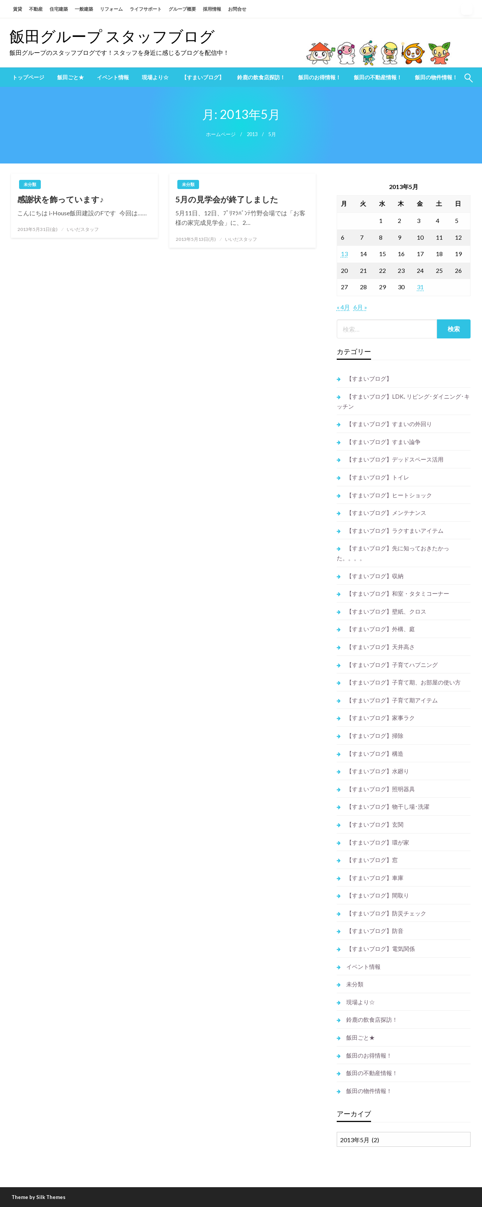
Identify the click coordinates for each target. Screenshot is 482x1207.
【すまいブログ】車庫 (374, 877)
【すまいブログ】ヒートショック (389, 495)
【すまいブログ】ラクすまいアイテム (394, 530)
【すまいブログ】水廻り (377, 771)
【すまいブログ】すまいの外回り (389, 423)
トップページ (28, 77)
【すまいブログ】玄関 (374, 824)
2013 (252, 134)
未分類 (30, 184)
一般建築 (84, 9)
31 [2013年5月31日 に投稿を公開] (420, 286)
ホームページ (221, 134)
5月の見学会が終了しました (226, 199)
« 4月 (343, 307)
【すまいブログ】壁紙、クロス (386, 611)
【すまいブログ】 (203, 77)
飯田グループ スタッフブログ (112, 36)
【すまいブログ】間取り (377, 895)
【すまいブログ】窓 (372, 859)
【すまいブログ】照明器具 (380, 788)
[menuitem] (28, 77)
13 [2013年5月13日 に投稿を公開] (344, 253)
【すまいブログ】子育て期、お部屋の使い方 (403, 682)
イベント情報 (113, 77)
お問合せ (237, 9)
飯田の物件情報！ (436, 77)
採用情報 (212, 9)
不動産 (36, 9)
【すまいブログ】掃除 (374, 735)
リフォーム (111, 9)
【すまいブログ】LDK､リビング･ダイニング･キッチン (403, 401)
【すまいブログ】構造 (374, 753)
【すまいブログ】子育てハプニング (392, 664)
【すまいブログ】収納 (374, 575)
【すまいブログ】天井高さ (380, 646)
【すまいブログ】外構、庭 (380, 628)
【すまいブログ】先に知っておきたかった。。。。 (393, 553)
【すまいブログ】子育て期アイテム (392, 700)
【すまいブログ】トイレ (377, 477)
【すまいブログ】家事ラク (380, 717)
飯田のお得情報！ (319, 77)
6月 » (360, 307)
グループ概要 (182, 9)
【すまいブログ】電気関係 (380, 948)
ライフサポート (146, 9)
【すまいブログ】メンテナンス (386, 512)
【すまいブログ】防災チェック (386, 913)
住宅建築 (59, 9)
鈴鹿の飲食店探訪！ (261, 77)
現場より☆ (155, 77)
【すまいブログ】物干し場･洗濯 (387, 806)
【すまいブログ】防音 (374, 930)
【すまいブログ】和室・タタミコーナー (397, 593)
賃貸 (17, 9)
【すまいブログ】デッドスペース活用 (394, 459)
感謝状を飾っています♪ (60, 199)
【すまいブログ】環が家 (377, 842)
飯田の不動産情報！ (378, 77)
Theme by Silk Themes (38, 1197)
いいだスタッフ (83, 229)
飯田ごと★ (70, 77)
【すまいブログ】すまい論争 (383, 441)
